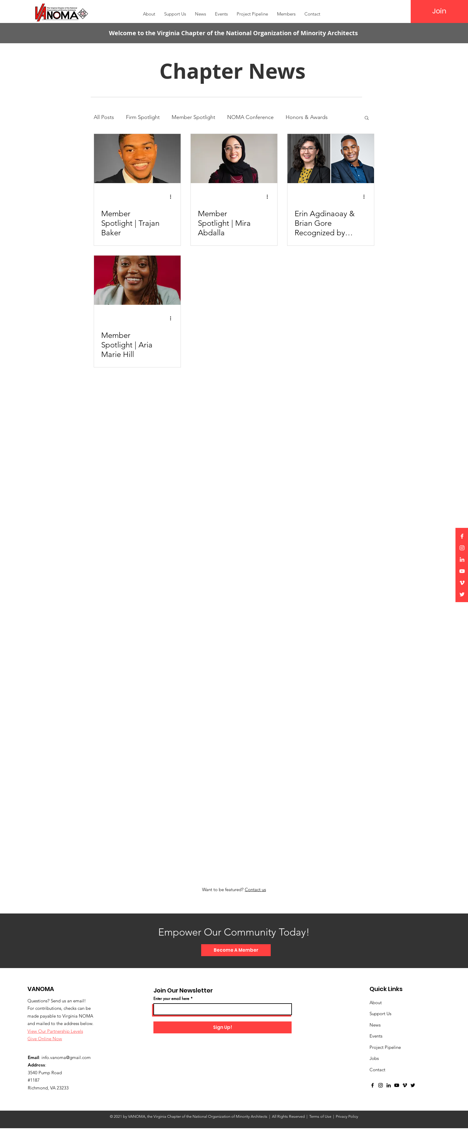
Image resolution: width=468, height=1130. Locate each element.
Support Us (380, 1013)
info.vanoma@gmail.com (66, 1057)
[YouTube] (462, 571)
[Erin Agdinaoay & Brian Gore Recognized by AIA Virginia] (330, 158)
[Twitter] (462, 594)
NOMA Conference (250, 117)
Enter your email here (171, 999)
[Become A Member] (236, 950)
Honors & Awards (307, 117)
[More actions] (172, 196)
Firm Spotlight (143, 117)
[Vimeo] (462, 582)
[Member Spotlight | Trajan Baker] (137, 158)
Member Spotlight (193, 117)
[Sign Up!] (222, 1027)
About (376, 1002)
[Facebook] (462, 536)
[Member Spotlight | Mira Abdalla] (234, 158)
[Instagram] (462, 548)
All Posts (104, 117)
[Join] (439, 11)
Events (376, 1036)
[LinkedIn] (462, 559)
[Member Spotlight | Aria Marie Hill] (137, 280)
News (375, 1025)
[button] (286, 14)
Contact (377, 1069)
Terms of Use (320, 1116)
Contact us (255, 889)
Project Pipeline (385, 1047)
